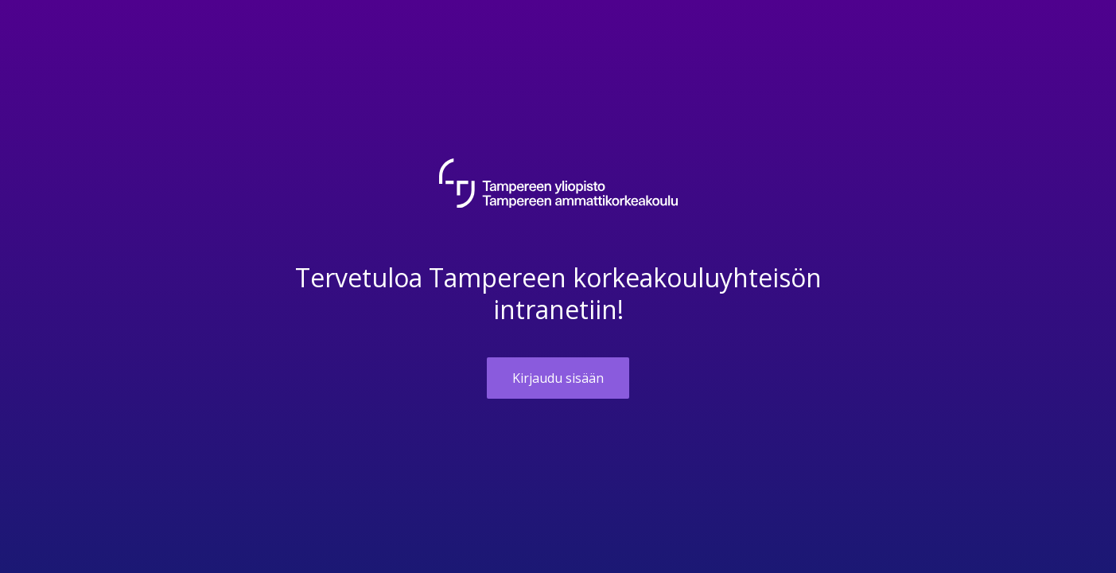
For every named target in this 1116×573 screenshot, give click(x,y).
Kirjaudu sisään (558, 378)
